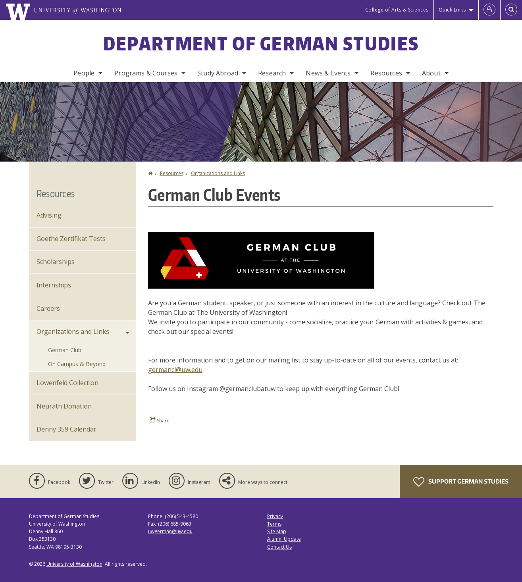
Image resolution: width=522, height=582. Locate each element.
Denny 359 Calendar (66, 429)
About (431, 73)
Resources (386, 73)
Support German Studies (461, 482)
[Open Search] (511, 10)
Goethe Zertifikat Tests (71, 238)
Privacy (275, 516)
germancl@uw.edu (175, 369)
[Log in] (489, 10)
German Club (64, 350)
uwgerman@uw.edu (170, 531)
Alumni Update (284, 539)
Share (160, 420)
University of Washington (74, 564)
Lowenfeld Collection (67, 382)
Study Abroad (217, 73)
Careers (48, 308)
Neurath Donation (64, 406)
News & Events (328, 73)
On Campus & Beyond (77, 364)
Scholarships (56, 261)
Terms (274, 523)
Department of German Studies (261, 43)
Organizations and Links (218, 173)
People (83, 73)
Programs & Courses (145, 73)
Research (272, 73)
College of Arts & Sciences (397, 9)
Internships (54, 285)
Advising (49, 215)
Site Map (276, 531)
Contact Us (279, 546)
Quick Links (452, 9)
